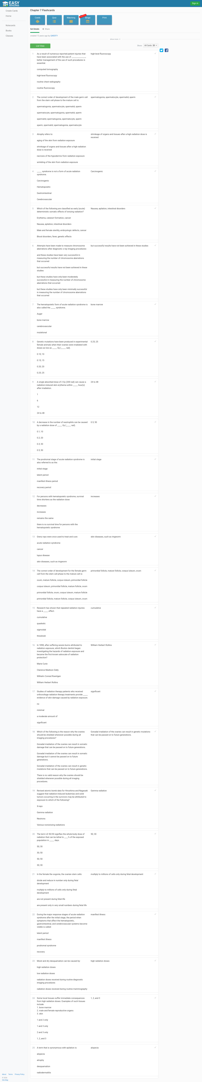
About (4, 1074)
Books (9, 30)
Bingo (87, 19)
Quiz (54, 20)
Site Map (5, 1080)
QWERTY (54, 36)
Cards (37, 20)
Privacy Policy (19, 1074)
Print (104, 20)
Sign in (195, 3)
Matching (71, 20)
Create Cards (12, 11)
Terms (10, 1074)
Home (8, 16)
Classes (9, 36)
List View (40, 46)
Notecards (10, 25)
